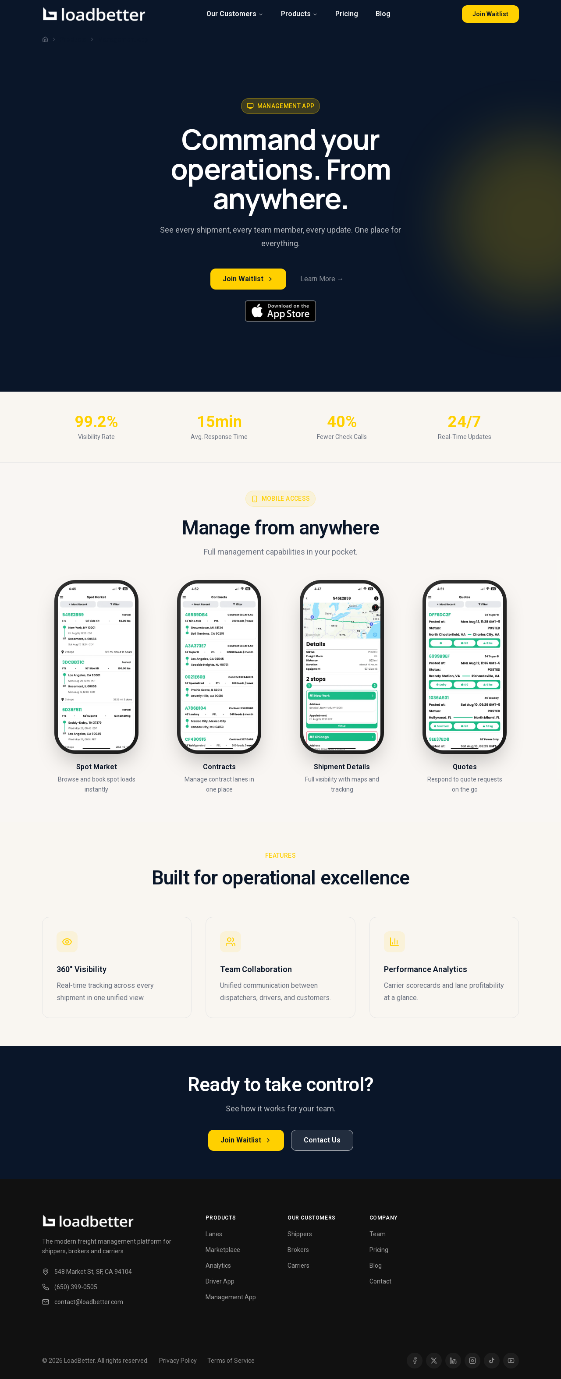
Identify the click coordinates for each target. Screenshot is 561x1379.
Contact (380, 1281)
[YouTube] (511, 1360)
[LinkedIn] (453, 1360)
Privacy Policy (178, 1360)
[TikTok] (492, 1360)
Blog (383, 14)
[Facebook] (415, 1360)
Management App (231, 1297)
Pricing (346, 14)
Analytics (218, 1265)
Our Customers (234, 14)
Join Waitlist (490, 14)
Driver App (220, 1281)
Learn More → (322, 279)
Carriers (298, 1265)
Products (299, 14)
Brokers (298, 1249)
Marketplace (223, 1249)
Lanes (214, 1234)
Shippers (300, 1234)
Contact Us (322, 1140)
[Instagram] (472, 1360)
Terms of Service (231, 1360)
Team (377, 1234)
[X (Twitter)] (434, 1360)
